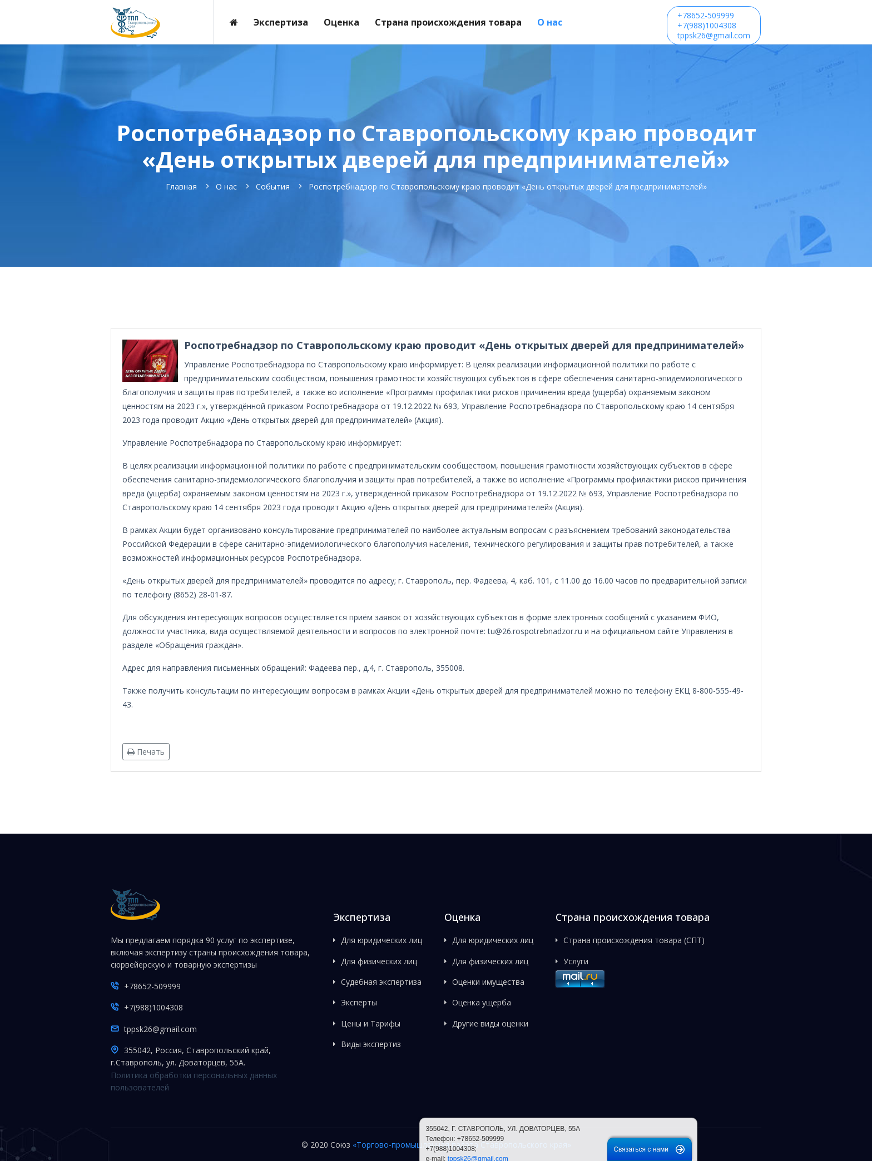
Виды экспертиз (371, 1044)
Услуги (575, 961)
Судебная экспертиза (381, 981)
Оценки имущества (488, 981)
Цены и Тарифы (370, 1023)
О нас (549, 22)
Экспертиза (281, 22)
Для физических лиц (379, 961)
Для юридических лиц (381, 940)
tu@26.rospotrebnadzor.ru (535, 631)
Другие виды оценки (490, 1023)
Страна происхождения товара (448, 22)
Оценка (341, 22)
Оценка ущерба (481, 1002)
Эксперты (359, 1002)
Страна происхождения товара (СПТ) (634, 940)
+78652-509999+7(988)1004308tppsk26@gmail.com (713, 25)
